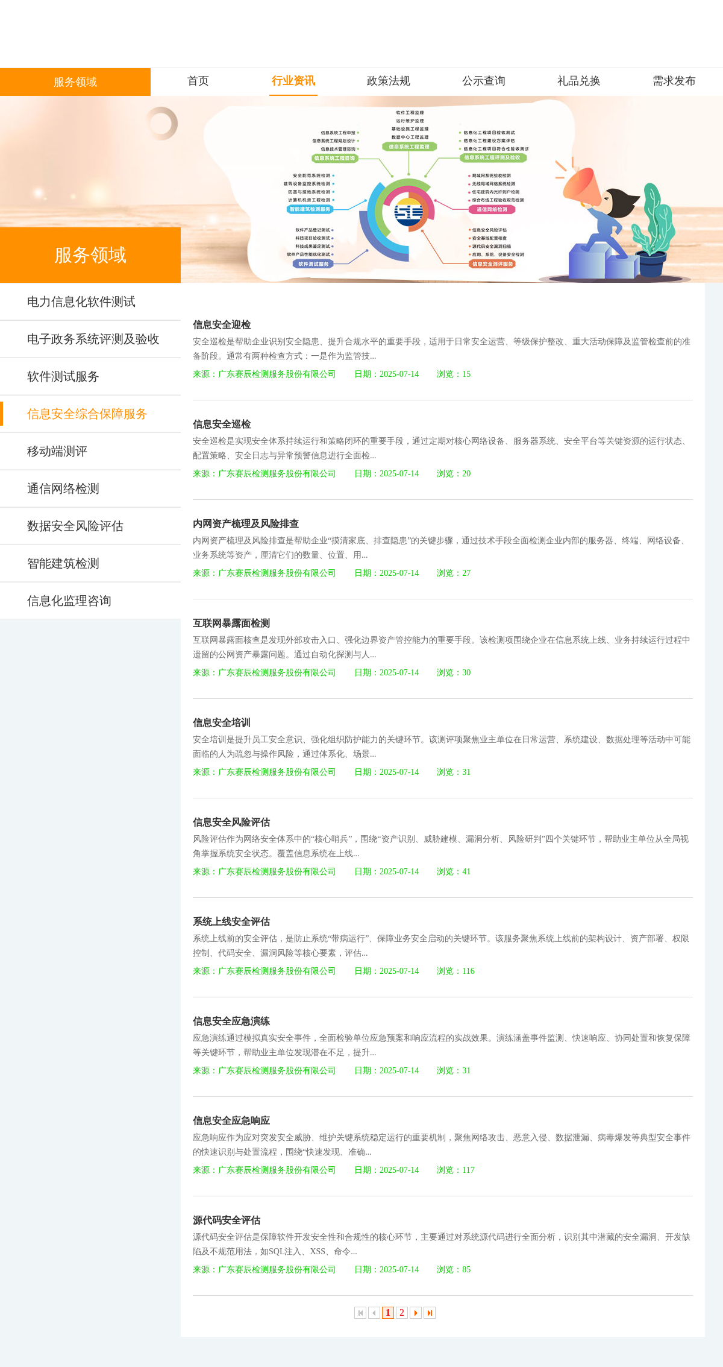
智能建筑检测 (63, 563)
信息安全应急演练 (231, 1021)
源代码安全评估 (226, 1220)
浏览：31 (454, 772)
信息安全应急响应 (231, 1121)
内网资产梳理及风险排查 (246, 524)
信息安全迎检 (222, 325)
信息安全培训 (222, 723)
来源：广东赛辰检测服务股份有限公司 (264, 374)
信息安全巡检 (222, 424)
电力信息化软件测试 (81, 301)
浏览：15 (454, 374)
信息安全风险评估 (231, 822)
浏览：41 (454, 871)
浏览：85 (454, 1269)
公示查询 (483, 81)
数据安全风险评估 (75, 525)
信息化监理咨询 (69, 600)
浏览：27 (454, 573)
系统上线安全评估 (231, 922)
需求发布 (674, 81)
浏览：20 (454, 473)
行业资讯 (293, 81)
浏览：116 (455, 971)
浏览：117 (455, 1170)
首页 (198, 81)
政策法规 (388, 81)
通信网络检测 (63, 488)
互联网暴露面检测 (231, 623)
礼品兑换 (579, 81)
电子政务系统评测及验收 (93, 339)
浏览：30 (454, 672)
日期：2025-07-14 (386, 374)
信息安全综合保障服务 (87, 413)
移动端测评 (57, 451)
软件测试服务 (63, 376)
